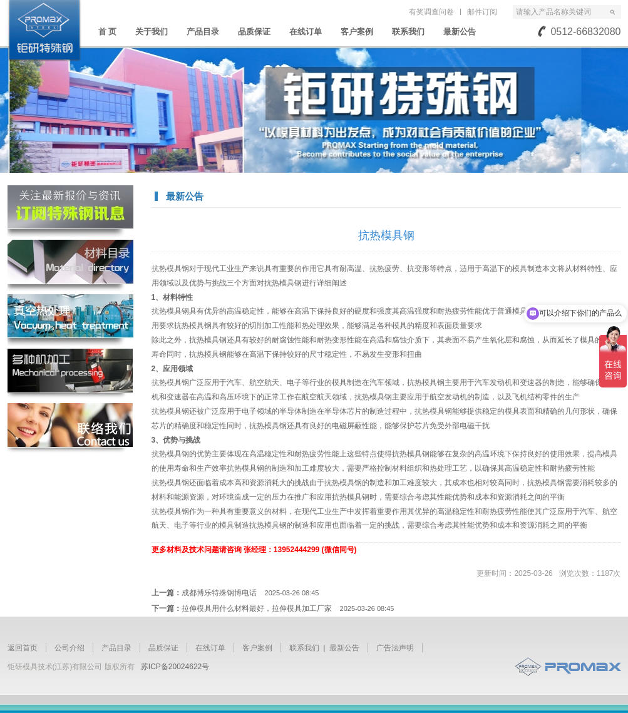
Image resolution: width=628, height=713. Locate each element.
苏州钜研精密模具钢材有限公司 (44, 30)
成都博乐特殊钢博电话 (250, 592)
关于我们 (151, 31)
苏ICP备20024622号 (175, 666)
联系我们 (408, 31)
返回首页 (23, 648)
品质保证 (254, 31)
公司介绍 (69, 648)
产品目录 (203, 31)
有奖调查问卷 (431, 12)
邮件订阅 (482, 12)
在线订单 (305, 31)
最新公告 (459, 31)
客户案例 (357, 31)
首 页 (107, 31)
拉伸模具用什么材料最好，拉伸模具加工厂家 (288, 608)
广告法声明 (395, 648)
